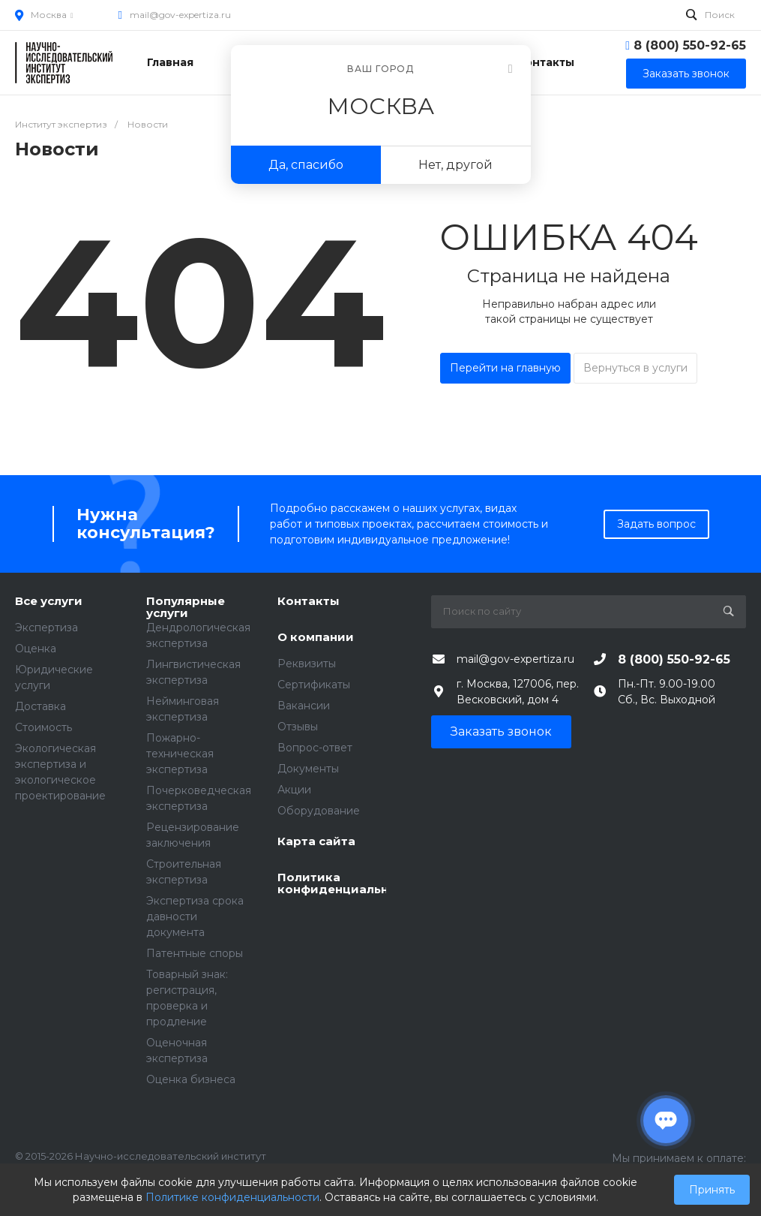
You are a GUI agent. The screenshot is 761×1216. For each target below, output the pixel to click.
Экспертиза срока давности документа (195, 916)
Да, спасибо (305, 165)
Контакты (308, 601)
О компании (315, 637)
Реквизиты (306, 663)
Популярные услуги (185, 607)
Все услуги (48, 601)
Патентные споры (194, 953)
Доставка (40, 706)
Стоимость (43, 727)
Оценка (35, 648)
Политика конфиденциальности (331, 883)
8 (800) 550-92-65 (690, 45)
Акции (294, 789)
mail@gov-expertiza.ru (180, 14)
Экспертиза (46, 627)
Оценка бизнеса (190, 1079)
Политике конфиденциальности (232, 1197)
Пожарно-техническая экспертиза (180, 753)
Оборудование (318, 810)
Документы (308, 768)
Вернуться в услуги (635, 368)
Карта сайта (316, 841)
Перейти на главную (505, 368)
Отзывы (297, 726)
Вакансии (303, 705)
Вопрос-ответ (314, 747)
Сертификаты (313, 684)
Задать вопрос (656, 524)
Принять (712, 1189)
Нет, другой (455, 165)
